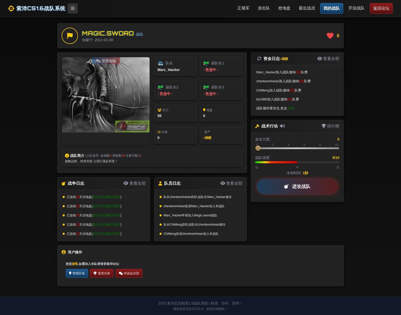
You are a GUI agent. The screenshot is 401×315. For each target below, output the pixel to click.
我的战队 (332, 8)
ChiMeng (176, 224)
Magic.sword (108, 33)
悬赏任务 (101, 273)
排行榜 (330, 126)
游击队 (264, 8)
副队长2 (172, 87)
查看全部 (135, 183)
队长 (169, 63)
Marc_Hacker (169, 70)
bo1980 (261, 99)
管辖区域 (77, 273)
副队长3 (217, 87)
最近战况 (307, 8)
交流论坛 (106, 61)
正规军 (243, 8)
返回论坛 (381, 8)
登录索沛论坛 (109, 264)
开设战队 (356, 8)
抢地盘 (284, 8)
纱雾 (269, 108)
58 (160, 116)
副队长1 (217, 63)
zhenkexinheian (180, 197)
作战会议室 (129, 273)
